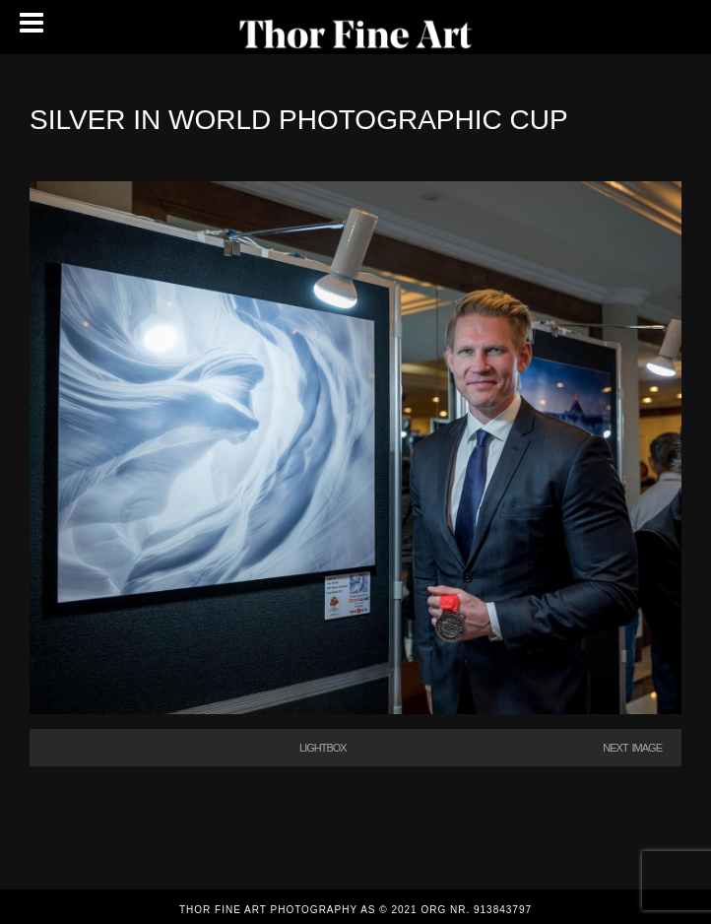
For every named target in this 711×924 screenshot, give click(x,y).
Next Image (632, 748)
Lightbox (323, 748)
